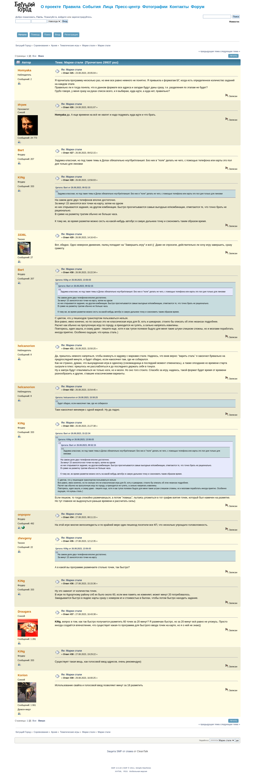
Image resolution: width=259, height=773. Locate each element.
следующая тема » (230, 51)
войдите (62, 17)
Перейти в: (204, 740)
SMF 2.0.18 (116, 768)
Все (34, 56)
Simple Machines (143, 768)
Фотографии (155, 6)
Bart (21, 150)
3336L (22, 234)
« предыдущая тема (209, 51)
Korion (23, 675)
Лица (108, 6)
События (92, 6)
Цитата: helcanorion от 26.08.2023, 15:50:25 (76, 397)
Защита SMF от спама (120, 751)
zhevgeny (25, 538)
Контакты (179, 6)
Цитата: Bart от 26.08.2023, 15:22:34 (72, 433)
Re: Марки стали (71, 69)
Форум (197, 6)
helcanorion (26, 346)
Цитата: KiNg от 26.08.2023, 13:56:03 (73, 280)
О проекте (51, 6)
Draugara (24, 611)
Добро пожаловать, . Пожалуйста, (36, 17)
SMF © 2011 (129, 768)
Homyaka (24, 70)
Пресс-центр (127, 6)
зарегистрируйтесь (82, 17)
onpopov (24, 514)
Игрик (22, 104)
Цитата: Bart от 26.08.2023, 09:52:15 (72, 187)
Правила (71, 6)
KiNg (21, 177)
